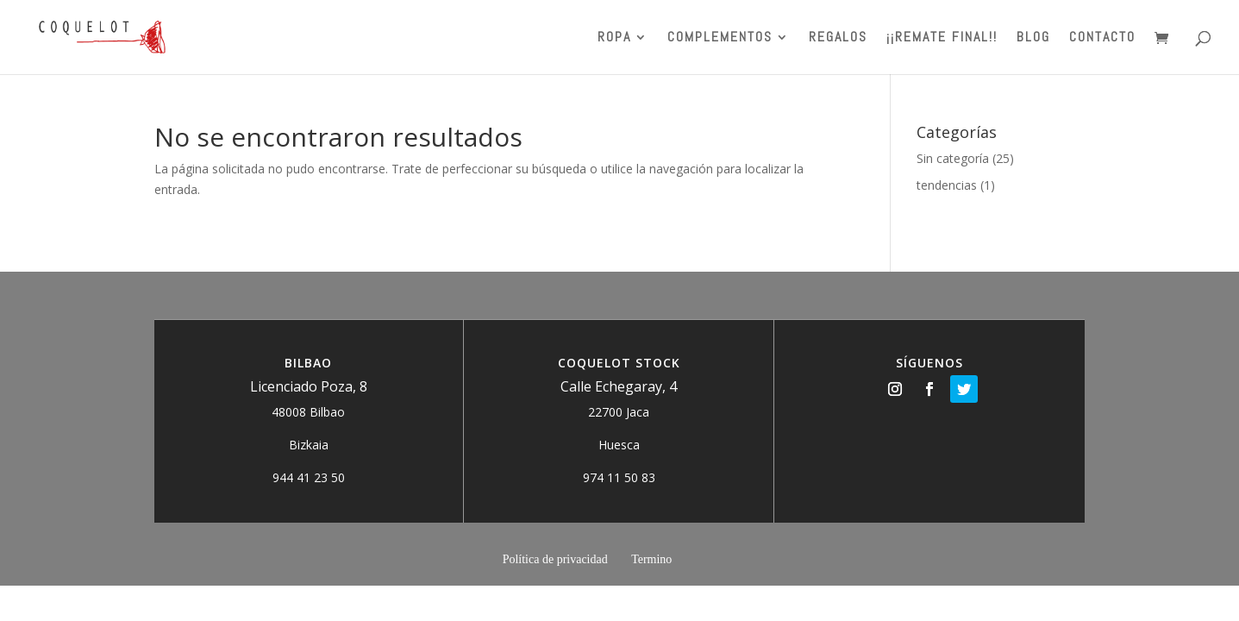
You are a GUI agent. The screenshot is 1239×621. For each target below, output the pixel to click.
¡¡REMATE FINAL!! (942, 38)
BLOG (1033, 38)
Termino (651, 559)
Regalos (838, 38)
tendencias (947, 185)
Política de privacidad (555, 559)
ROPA (614, 38)
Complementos (720, 38)
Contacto (1102, 38)
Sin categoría (953, 158)
